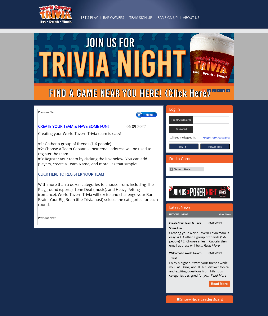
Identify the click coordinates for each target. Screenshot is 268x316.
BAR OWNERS (113, 17)
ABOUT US (191, 17)
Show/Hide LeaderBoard (201, 299)
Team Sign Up (140, 17)
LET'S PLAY (89, 17)
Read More (211, 245)
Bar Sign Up (167, 17)
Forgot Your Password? (216, 137)
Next (53, 112)
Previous (43, 112)
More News (225, 214)
